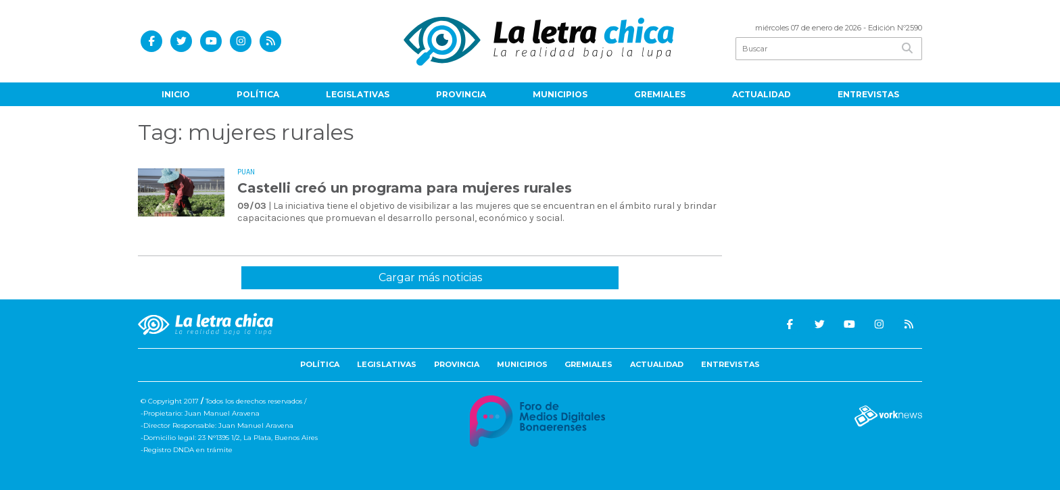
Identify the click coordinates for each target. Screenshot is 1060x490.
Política (258, 94)
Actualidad (761, 94)
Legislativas (357, 94)
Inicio (176, 94)
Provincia (461, 94)
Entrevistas (868, 94)
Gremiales (659, 94)
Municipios (560, 94)
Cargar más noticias (430, 277)
